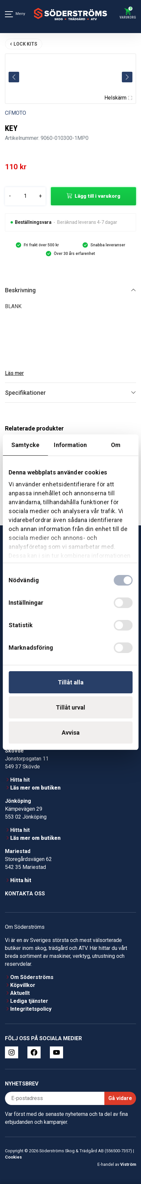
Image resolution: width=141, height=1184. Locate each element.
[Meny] (9, 14)
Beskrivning (20, 290)
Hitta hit (20, 780)
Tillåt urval (70, 707)
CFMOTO (15, 113)
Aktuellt (20, 993)
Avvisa (71, 732)
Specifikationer (25, 392)
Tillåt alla (71, 682)
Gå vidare (120, 1098)
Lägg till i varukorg (97, 196)
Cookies (13, 1157)
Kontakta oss (25, 893)
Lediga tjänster (29, 1001)
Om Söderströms (31, 977)
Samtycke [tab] (25, 444)
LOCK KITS (25, 44)
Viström (128, 1164)
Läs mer (14, 373)
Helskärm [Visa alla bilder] (118, 98)
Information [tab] (70, 444)
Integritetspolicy (31, 1009)
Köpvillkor (22, 985)
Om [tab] (116, 444)
